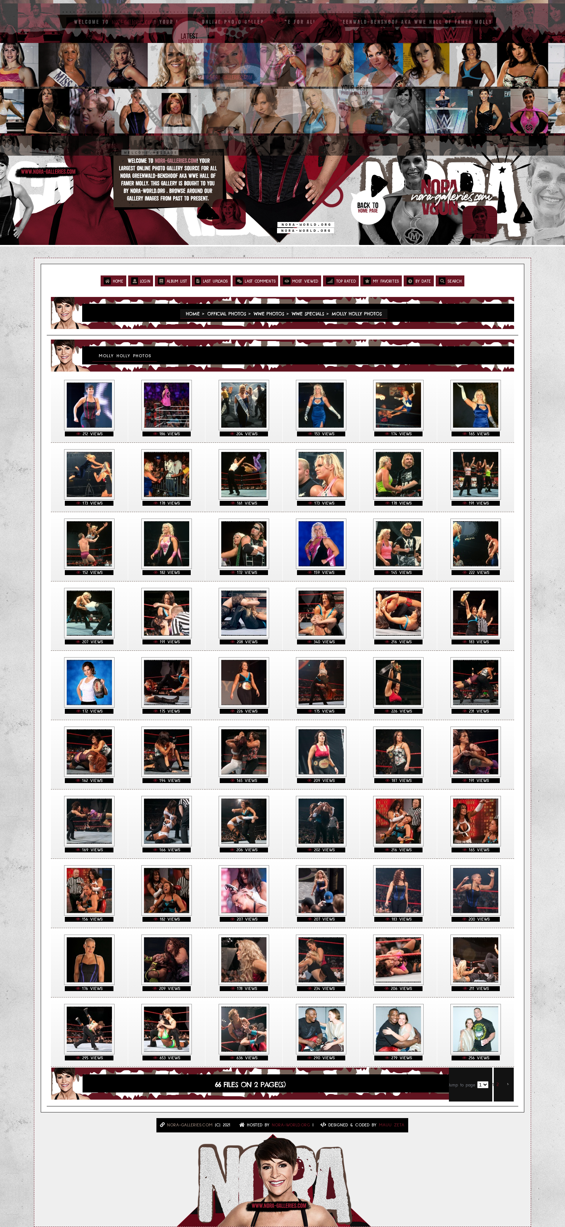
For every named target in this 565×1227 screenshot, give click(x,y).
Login (140, 281)
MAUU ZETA (391, 1125)
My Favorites (381, 281)
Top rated (341, 281)
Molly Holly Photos (357, 314)
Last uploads (211, 281)
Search (450, 281)
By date (419, 281)
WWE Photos (269, 314)
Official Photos (226, 314)
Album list (172, 281)
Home (113, 281)
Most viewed (300, 281)
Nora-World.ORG (291, 1125)
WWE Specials (308, 314)
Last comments (256, 281)
